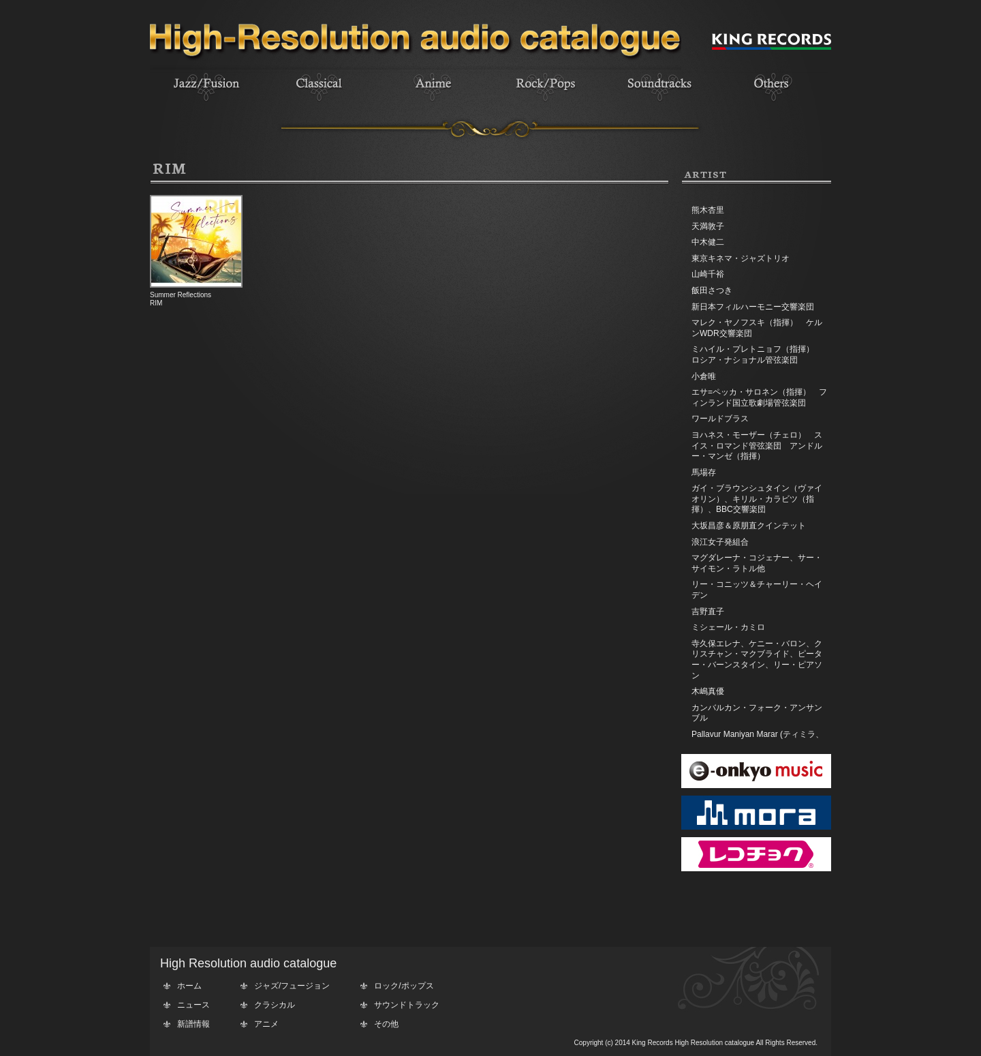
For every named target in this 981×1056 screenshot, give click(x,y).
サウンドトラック (406, 1005)
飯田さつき (711, 290)
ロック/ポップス (403, 986)
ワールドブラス (720, 418)
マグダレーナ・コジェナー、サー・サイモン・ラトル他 (756, 563)
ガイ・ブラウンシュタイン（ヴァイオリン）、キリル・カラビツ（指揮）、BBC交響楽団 (756, 498)
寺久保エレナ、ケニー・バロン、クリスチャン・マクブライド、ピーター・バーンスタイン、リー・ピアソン (756, 659)
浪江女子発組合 (720, 542)
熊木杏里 (707, 210)
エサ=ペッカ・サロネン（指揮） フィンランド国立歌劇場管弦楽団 (759, 397)
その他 (386, 1024)
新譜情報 (193, 1024)
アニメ (266, 1024)
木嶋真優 (707, 691)
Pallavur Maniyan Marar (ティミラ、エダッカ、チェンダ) (757, 739)
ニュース (193, 1005)
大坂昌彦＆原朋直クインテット (748, 525)
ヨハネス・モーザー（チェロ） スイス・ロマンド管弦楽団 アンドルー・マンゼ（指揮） (756, 445)
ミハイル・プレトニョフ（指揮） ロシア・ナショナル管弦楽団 (756, 354)
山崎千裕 (707, 274)
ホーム (189, 986)
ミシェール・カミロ (728, 627)
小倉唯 (703, 376)
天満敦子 (707, 226)
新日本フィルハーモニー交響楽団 (752, 307)
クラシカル (274, 1005)
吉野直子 (707, 611)
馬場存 (703, 472)
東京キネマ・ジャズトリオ (740, 258)
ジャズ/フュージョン (292, 986)
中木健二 (707, 242)
